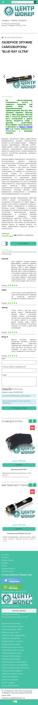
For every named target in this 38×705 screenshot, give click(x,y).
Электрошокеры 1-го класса (12, 641)
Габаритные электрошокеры (12, 674)
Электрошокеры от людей (11, 653)
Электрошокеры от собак (11, 629)
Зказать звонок (19, 611)
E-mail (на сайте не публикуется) (14, 367)
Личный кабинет (7, 560)
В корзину (23, 244)
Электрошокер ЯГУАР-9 (19, 469)
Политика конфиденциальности (13, 698)
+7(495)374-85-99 (10, 606)
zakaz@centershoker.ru (11, 614)
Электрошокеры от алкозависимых (15, 665)
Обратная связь (8, 571)
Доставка (5, 555)
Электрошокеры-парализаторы (13, 635)
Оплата (4, 566)
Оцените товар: (7, 392)
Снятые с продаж (8, 683)
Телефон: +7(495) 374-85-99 (14, 20)
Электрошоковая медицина (12, 671)
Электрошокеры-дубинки (11, 659)
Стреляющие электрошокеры (13, 650)
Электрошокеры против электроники (15, 668)
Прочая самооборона (13, 37)
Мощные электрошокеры (11, 623)
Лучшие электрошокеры (11, 644)
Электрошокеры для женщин (12, 626)
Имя (3, 359)
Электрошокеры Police (10, 632)
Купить (19, 465)
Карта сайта (6, 695)
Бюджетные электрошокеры (12, 647)
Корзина (5, 563)
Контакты (5, 557)
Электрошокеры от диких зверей (14, 662)
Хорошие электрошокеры (11, 656)
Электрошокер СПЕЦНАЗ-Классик (19, 533)
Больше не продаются (10, 680)
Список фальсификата (10, 677)
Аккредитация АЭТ (8, 568)
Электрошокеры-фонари (11, 638)
